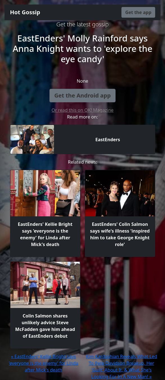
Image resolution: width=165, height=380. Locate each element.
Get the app (138, 12)
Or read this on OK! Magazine (82, 110)
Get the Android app (82, 95)
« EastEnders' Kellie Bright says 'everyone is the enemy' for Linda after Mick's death (43, 363)
